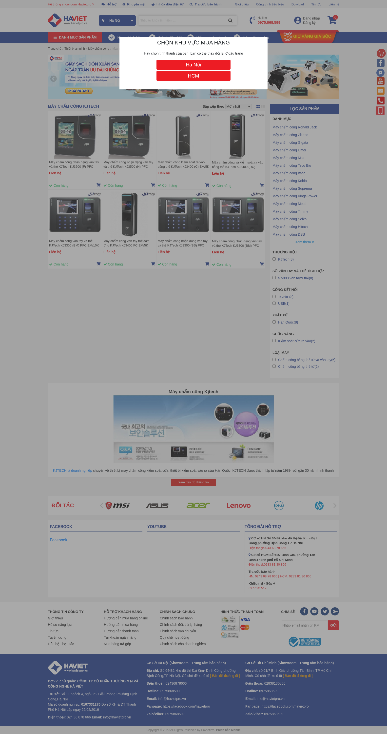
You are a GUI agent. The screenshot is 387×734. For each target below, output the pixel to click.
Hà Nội (193, 64)
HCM (193, 76)
